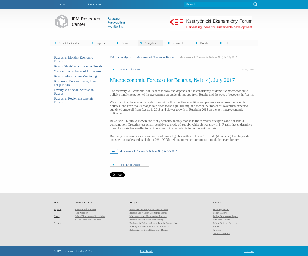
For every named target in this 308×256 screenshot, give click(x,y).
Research (178, 43)
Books (216, 226)
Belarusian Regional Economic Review (149, 229)
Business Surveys (221, 219)
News (124, 43)
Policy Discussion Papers (225, 216)
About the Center (69, 43)
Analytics (150, 43)
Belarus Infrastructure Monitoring (75, 76)
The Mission (81, 212)
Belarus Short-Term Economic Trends (78, 66)
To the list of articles (129, 69)
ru (57, 4)
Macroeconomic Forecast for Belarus (77, 71)
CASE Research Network (88, 219)
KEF (227, 43)
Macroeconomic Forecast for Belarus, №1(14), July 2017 (148, 151)
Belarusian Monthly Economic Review (148, 209)
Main (112, 57)
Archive (217, 229)
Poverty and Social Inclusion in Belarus (149, 226)
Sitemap (249, 251)
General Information (85, 209)
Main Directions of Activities (90, 216)
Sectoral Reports (221, 233)
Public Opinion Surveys (225, 223)
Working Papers (221, 209)
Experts (100, 43)
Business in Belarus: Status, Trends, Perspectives (153, 223)
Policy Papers (220, 212)
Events (204, 43)
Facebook (94, 4)
